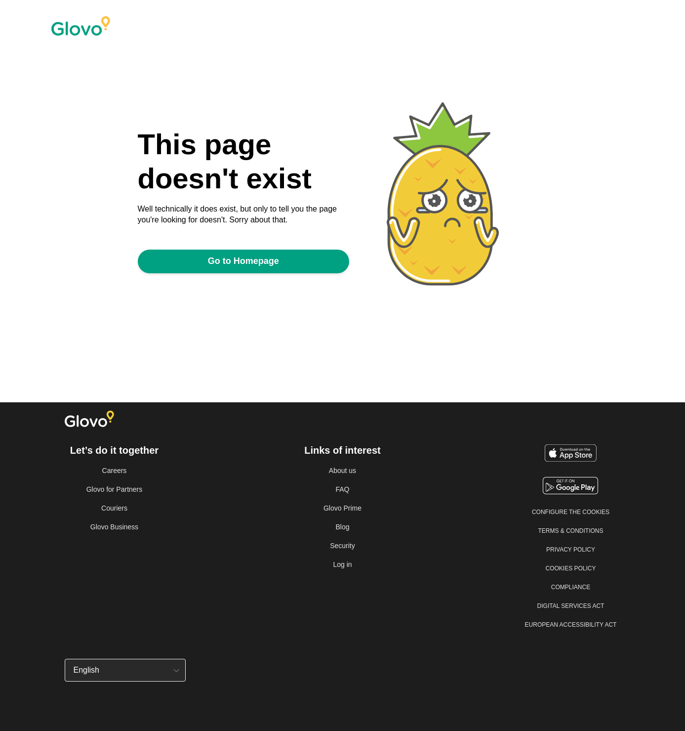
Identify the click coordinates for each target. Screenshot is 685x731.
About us (342, 470)
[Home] (142, 26)
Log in (342, 564)
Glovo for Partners (114, 489)
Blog (342, 527)
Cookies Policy (570, 568)
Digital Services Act (570, 605)
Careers (114, 470)
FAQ (342, 489)
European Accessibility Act (571, 624)
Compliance (570, 587)
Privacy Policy (570, 549)
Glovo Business (114, 527)
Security (342, 546)
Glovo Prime (342, 508)
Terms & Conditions (570, 530)
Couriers (114, 508)
